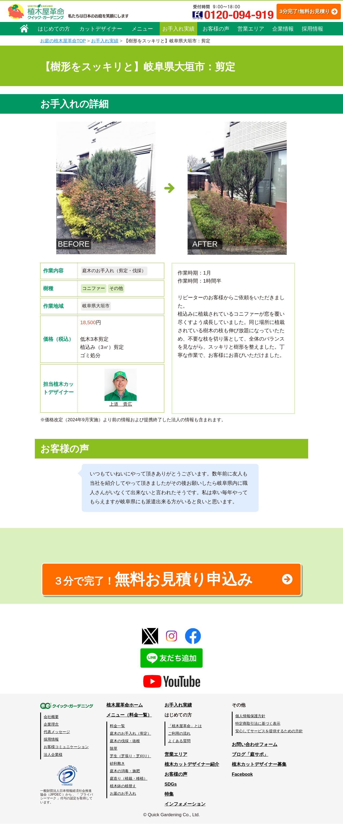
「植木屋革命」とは (185, 726)
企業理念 (51, 724)
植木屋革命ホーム (124, 705)
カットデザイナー (100, 29)
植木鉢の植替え (123, 786)
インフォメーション (185, 804)
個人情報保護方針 (250, 716)
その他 (116, 288)
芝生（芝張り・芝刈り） (130, 756)
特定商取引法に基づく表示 (257, 724)
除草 (113, 748)
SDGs (171, 784)
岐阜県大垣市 (96, 306)
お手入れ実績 (178, 29)
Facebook (242, 774)
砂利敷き (117, 764)
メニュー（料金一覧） (129, 715)
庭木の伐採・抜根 (125, 741)
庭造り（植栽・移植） (128, 779)
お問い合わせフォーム (254, 744)
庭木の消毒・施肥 (125, 771)
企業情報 (283, 29)
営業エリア (250, 29)
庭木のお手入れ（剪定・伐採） (114, 270)
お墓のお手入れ (123, 794)
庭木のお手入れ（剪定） (130, 733)
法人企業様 (53, 754)
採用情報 (312, 29)
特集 (169, 794)
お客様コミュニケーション (66, 747)
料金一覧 (117, 726)
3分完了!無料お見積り (299, 11)
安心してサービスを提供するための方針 (269, 731)
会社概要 (51, 717)
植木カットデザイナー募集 (259, 764)
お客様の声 (216, 29)
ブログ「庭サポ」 (250, 754)
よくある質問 (179, 741)
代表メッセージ (57, 732)
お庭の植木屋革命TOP (63, 40)
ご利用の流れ (179, 733)
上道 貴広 (121, 388)
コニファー (93, 288)
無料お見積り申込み (154, 579)
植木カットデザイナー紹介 (192, 764)
